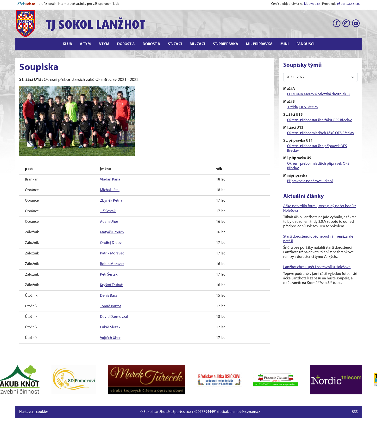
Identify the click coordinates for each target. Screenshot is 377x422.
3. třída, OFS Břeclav (302, 107)
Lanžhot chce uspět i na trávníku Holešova (317, 267)
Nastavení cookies (33, 412)
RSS (355, 412)
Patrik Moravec (112, 253)
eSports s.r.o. (180, 412)
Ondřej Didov (111, 243)
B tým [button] (104, 44)
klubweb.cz (312, 4)
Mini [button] (284, 44)
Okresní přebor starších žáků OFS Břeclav (319, 120)
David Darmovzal (114, 317)
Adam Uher (109, 222)
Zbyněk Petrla (111, 201)
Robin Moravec (112, 264)
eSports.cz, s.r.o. (348, 4)
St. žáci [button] (175, 44)
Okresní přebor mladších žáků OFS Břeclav (320, 133)
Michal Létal (109, 190)
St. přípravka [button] (225, 44)
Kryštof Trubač (111, 285)
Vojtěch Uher (110, 338)
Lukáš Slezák (110, 327)
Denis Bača (109, 296)
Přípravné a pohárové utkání (310, 181)
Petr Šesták (109, 275)
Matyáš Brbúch (112, 232)
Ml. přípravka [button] (259, 44)
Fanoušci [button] (305, 44)
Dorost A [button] (126, 44)
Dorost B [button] (151, 44)
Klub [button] (67, 44)
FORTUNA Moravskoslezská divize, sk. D (318, 94)
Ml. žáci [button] (197, 44)
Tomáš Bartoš (110, 306)
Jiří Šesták (108, 211)
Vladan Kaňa (110, 179)
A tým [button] (85, 44)
